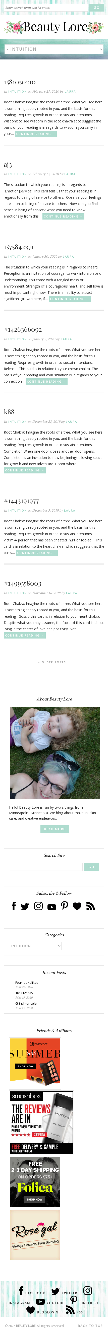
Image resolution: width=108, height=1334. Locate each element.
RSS (80, 1312)
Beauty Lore (25, 1326)
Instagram (19, 1303)
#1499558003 (22, 582)
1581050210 (20, 81)
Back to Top (90, 1326)
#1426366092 (23, 328)
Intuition (17, 91)
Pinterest (89, 1303)
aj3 (8, 164)
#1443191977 (21, 500)
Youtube (55, 1303)
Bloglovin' (48, 1312)
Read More (54, 829)
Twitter (69, 1293)
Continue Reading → (36, 134)
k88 (9, 411)
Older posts (51, 662)
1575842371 (19, 246)
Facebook (35, 1293)
